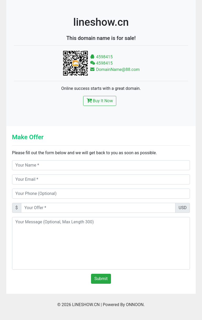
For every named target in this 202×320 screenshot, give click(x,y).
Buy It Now (100, 100)
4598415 (101, 56)
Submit (101, 278)
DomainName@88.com (115, 69)
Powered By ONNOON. (124, 304)
